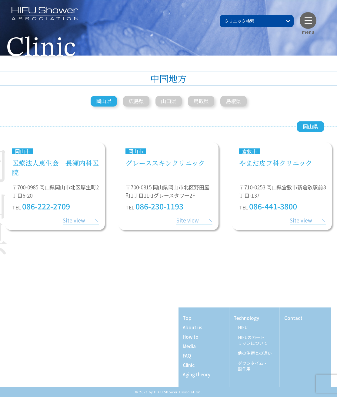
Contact (293, 318)
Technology (246, 318)
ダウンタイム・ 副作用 (253, 366)
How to (191, 337)
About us (192, 327)
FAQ (187, 355)
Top (187, 318)
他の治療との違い (255, 353)
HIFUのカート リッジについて (253, 340)
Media (189, 346)
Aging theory (196, 374)
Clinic (189, 365)
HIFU (243, 327)
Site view (74, 220)
